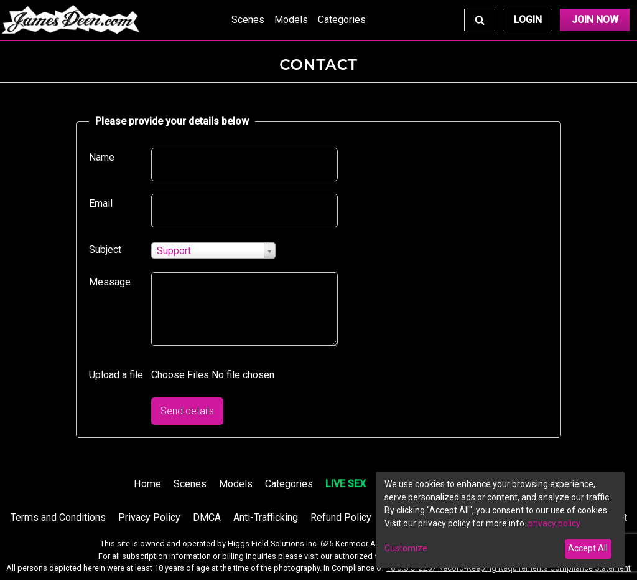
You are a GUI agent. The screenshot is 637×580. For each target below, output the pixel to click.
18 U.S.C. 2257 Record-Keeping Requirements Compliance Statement (508, 568)
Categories (342, 20)
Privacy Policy (149, 517)
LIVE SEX (345, 484)
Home (147, 484)
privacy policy (554, 523)
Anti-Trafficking (265, 517)
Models (291, 20)
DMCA (207, 517)
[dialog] (500, 520)
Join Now (595, 20)
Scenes (247, 20)
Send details (187, 411)
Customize (405, 548)
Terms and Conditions (58, 517)
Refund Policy (340, 517)
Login (528, 20)
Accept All (588, 548)
